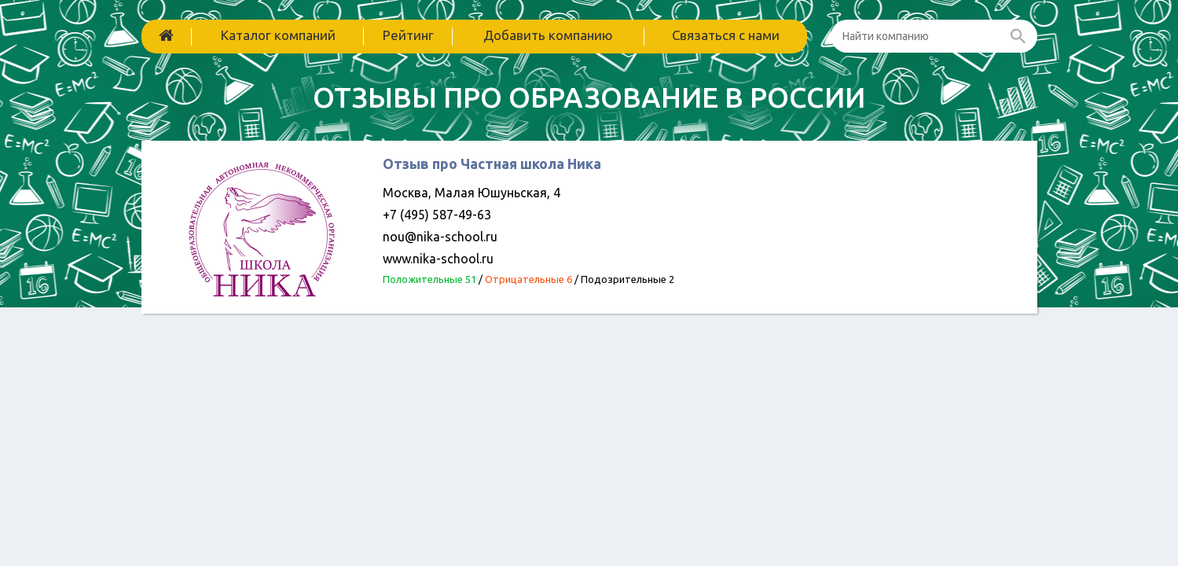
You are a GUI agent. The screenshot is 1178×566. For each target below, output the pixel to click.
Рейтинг (408, 35)
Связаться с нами (726, 35)
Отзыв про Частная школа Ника (492, 163)
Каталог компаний (278, 35)
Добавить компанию (548, 35)
